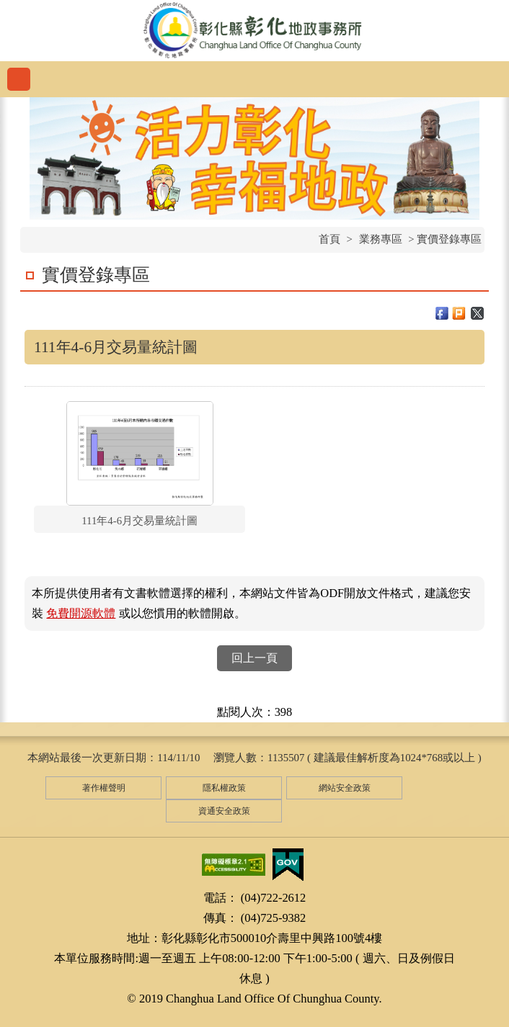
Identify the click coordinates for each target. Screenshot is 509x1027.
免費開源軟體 (80, 613)
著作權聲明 (103, 788)
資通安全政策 (224, 811)
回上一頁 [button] (254, 658)
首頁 (329, 239)
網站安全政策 (345, 788)
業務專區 (380, 239)
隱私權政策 (224, 788)
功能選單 (18, 79)
